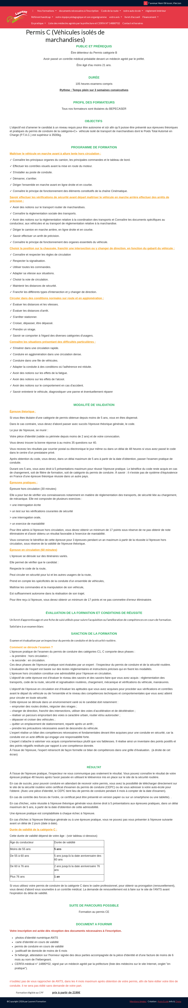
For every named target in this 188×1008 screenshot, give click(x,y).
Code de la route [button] (110, 10)
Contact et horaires (132, 23)
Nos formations (46, 10)
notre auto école (132, 10)
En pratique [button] (37, 23)
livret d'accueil (132, 16)
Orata (178, 1001)
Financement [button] (149, 16)
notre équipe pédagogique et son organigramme (81, 16)
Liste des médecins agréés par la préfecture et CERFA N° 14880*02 (84, 23)
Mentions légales (138, 1001)
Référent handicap (41, 16)
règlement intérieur (156, 10)
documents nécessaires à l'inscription (79, 10)
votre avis (114, 16)
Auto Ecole (163, 1001)
